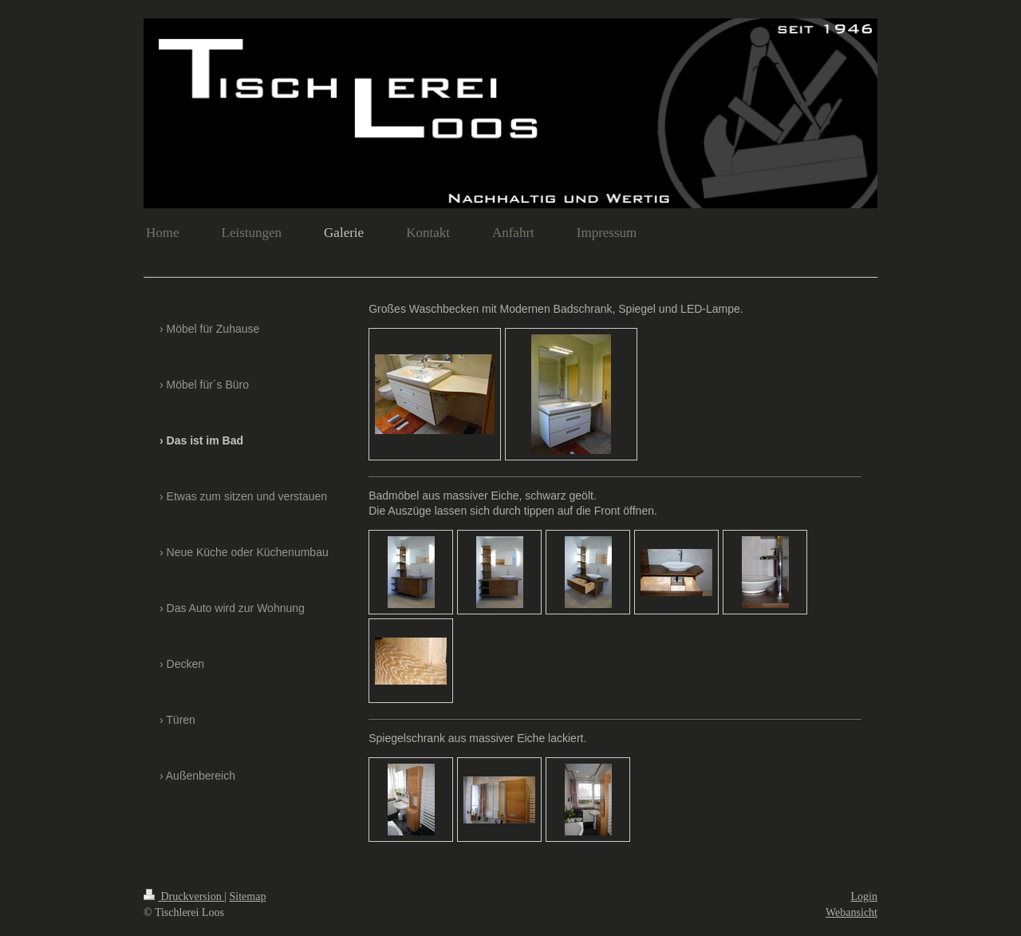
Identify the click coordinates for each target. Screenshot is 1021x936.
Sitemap (248, 896)
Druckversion (184, 896)
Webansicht (851, 912)
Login (864, 896)
